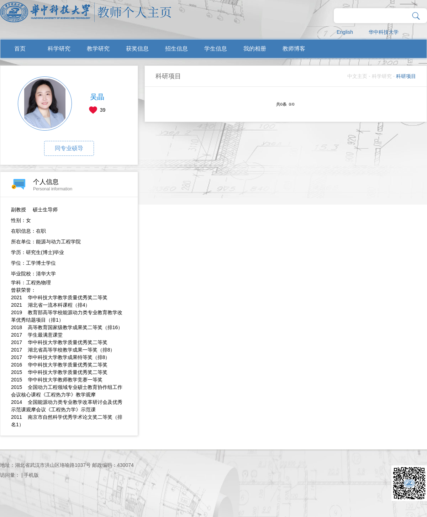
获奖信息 (137, 49)
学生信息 (215, 49)
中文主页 (357, 76)
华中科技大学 (384, 32)
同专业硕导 (69, 148)
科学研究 (59, 49)
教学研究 (98, 49)
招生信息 (176, 49)
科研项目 (406, 76)
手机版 (31, 475)
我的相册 (254, 49)
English (345, 32)
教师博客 (294, 49)
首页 (20, 49)
